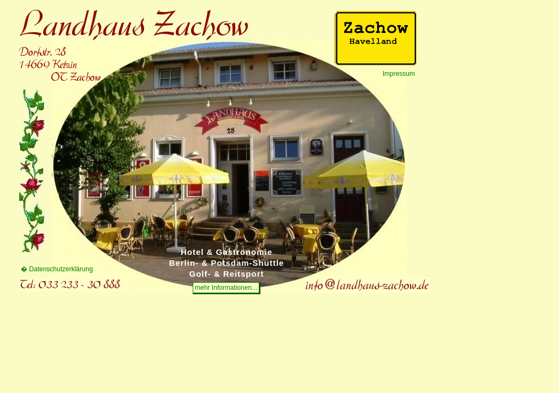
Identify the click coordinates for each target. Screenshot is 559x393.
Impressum (399, 74)
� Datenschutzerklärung (57, 269)
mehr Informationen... (226, 287)
